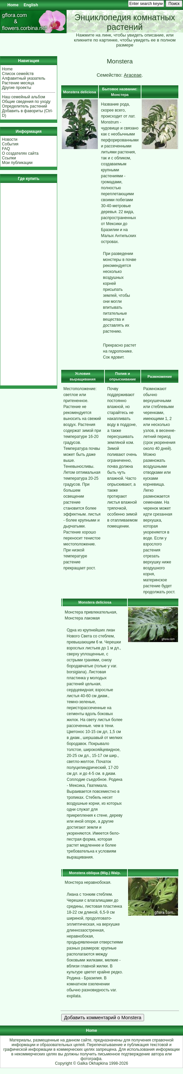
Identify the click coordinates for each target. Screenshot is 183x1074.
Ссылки (9, 158)
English (31, 5)
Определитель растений (24, 106)
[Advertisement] (22, 284)
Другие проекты (16, 87)
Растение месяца (18, 83)
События (10, 144)
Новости (9, 139)
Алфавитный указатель (23, 78)
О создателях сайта (20, 153)
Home (12, 5)
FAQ (6, 148)
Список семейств (18, 73)
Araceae (133, 75)
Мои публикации (17, 162)
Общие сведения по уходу (26, 101)
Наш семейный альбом (23, 97)
